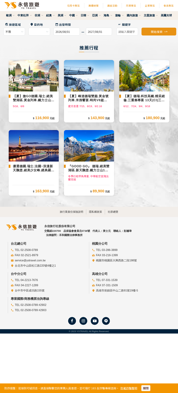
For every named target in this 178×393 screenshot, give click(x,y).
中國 (73, 15)
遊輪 (119, 15)
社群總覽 (119, 259)
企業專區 (150, 5)
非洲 (39, 15)
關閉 (146, 388)
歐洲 (10, 15)
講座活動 (112, 5)
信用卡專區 (73, 5)
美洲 (62, 15)
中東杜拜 (24, 15)
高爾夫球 (166, 15)
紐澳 (50, 15)
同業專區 (131, 5)
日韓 (85, 15)
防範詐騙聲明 (128, 388)
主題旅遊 (151, 15)
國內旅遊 (134, 15)
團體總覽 (93, 5)
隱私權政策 (95, 259)
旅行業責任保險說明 (65, 259)
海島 (108, 15)
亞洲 (96, 15)
